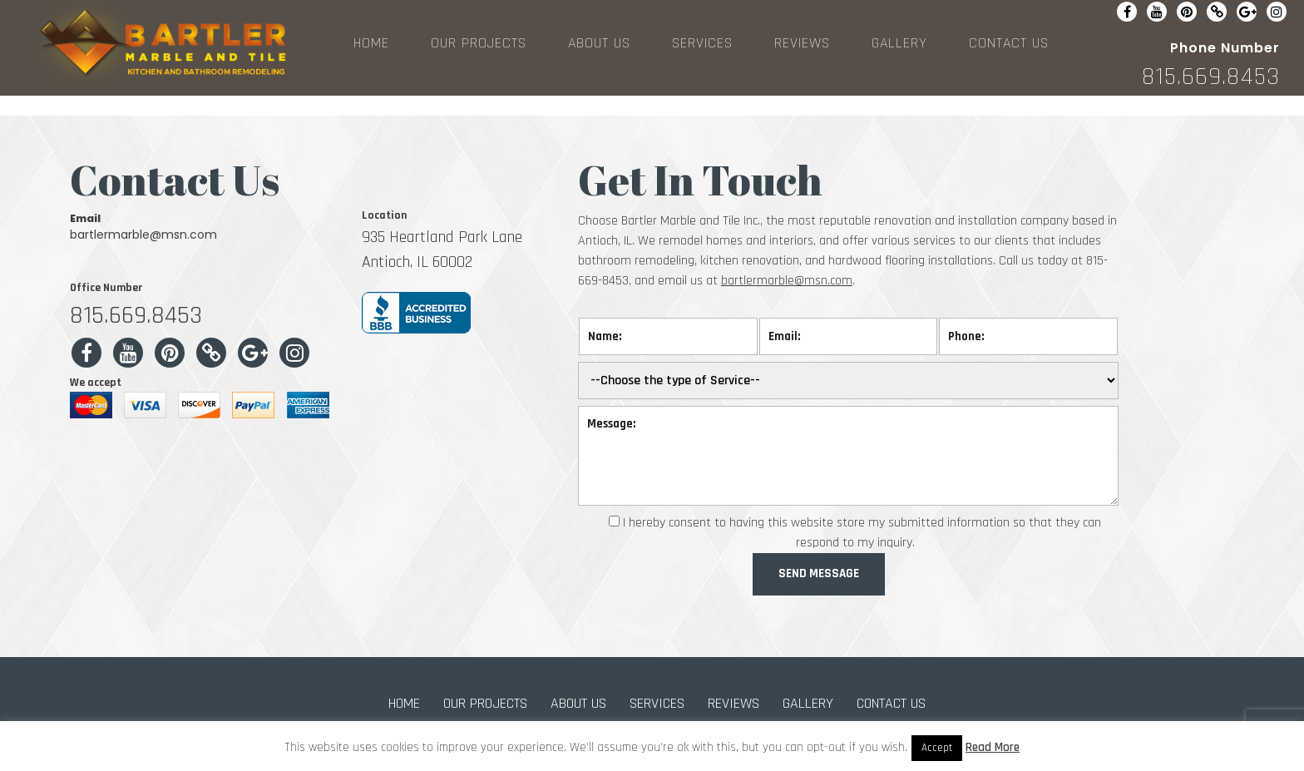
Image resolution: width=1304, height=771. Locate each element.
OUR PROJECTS (478, 42)
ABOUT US (599, 42)
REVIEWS (802, 42)
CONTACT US (1009, 42)
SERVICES (702, 42)
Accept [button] (936, 747)
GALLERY (899, 42)
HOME (371, 42)
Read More (993, 747)
